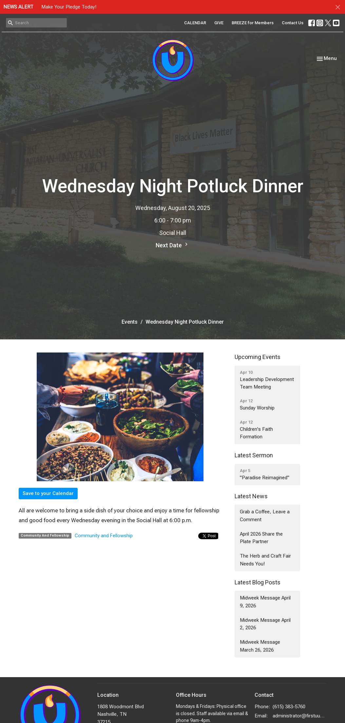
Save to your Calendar (48, 493)
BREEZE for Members (253, 22)
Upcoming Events (257, 356)
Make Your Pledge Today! (68, 7)
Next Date (172, 245)
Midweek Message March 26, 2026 (260, 646)
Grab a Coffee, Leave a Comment (265, 515)
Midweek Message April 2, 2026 (265, 624)
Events (130, 322)
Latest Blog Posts (257, 582)
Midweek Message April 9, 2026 (265, 601)
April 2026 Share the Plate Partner (261, 537)
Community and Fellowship (104, 536)
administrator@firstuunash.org (300, 716)
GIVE (218, 22)
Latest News (251, 496)
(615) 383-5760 (289, 707)
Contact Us (292, 22)
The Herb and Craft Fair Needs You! (265, 559)
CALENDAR (195, 22)
